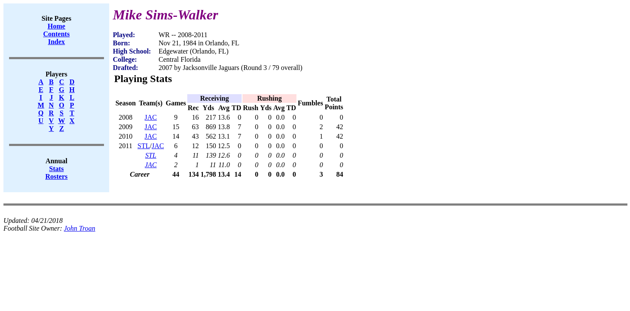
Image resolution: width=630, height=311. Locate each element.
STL (144, 145)
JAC (151, 117)
